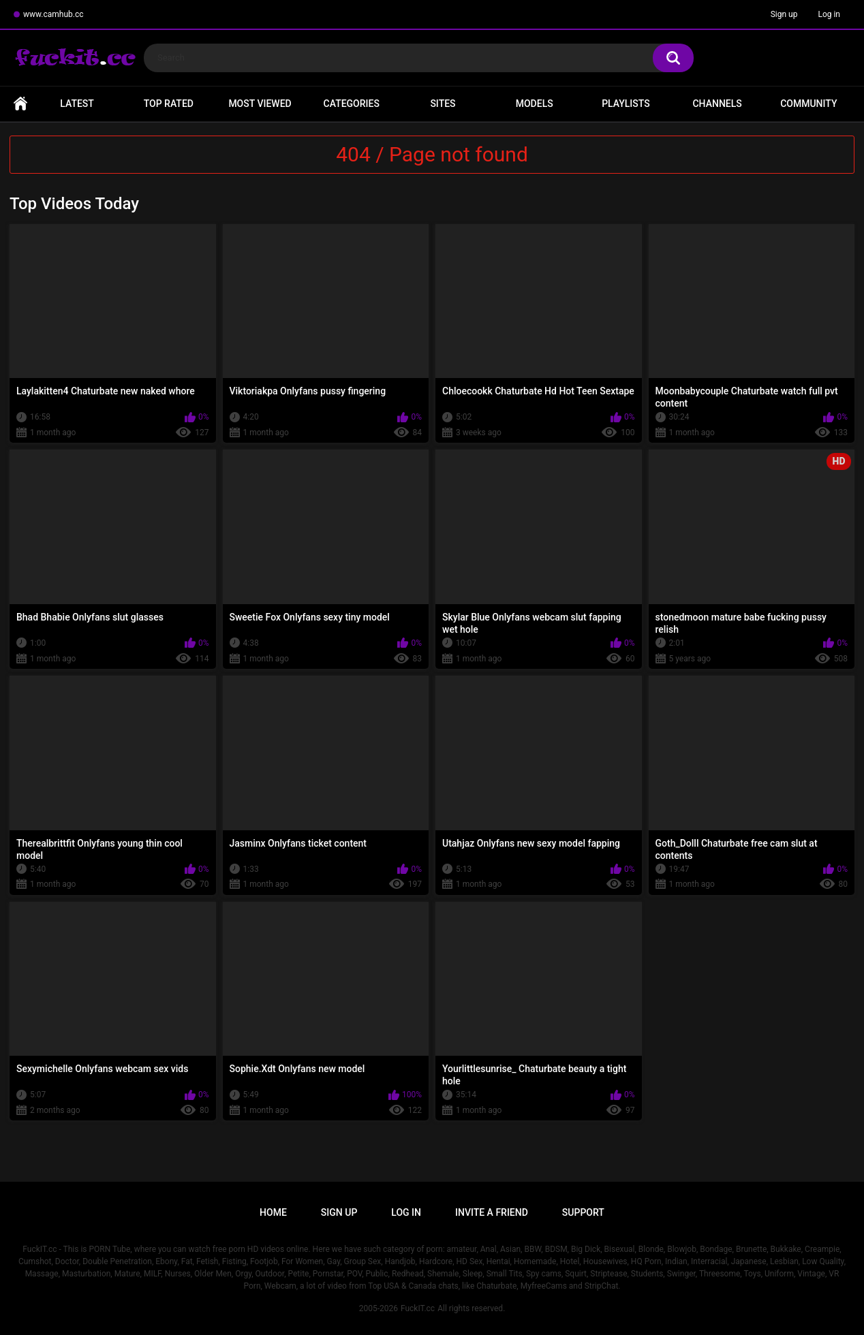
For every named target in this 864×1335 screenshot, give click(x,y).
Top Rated (169, 103)
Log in (829, 14)
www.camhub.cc (53, 14)
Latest (77, 103)
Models (534, 103)
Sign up (784, 14)
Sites (442, 103)
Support (583, 1212)
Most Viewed (259, 103)
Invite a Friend (491, 1212)
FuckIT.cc (418, 1308)
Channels (716, 103)
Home (20, 104)
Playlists (626, 103)
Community (808, 103)
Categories (352, 103)
